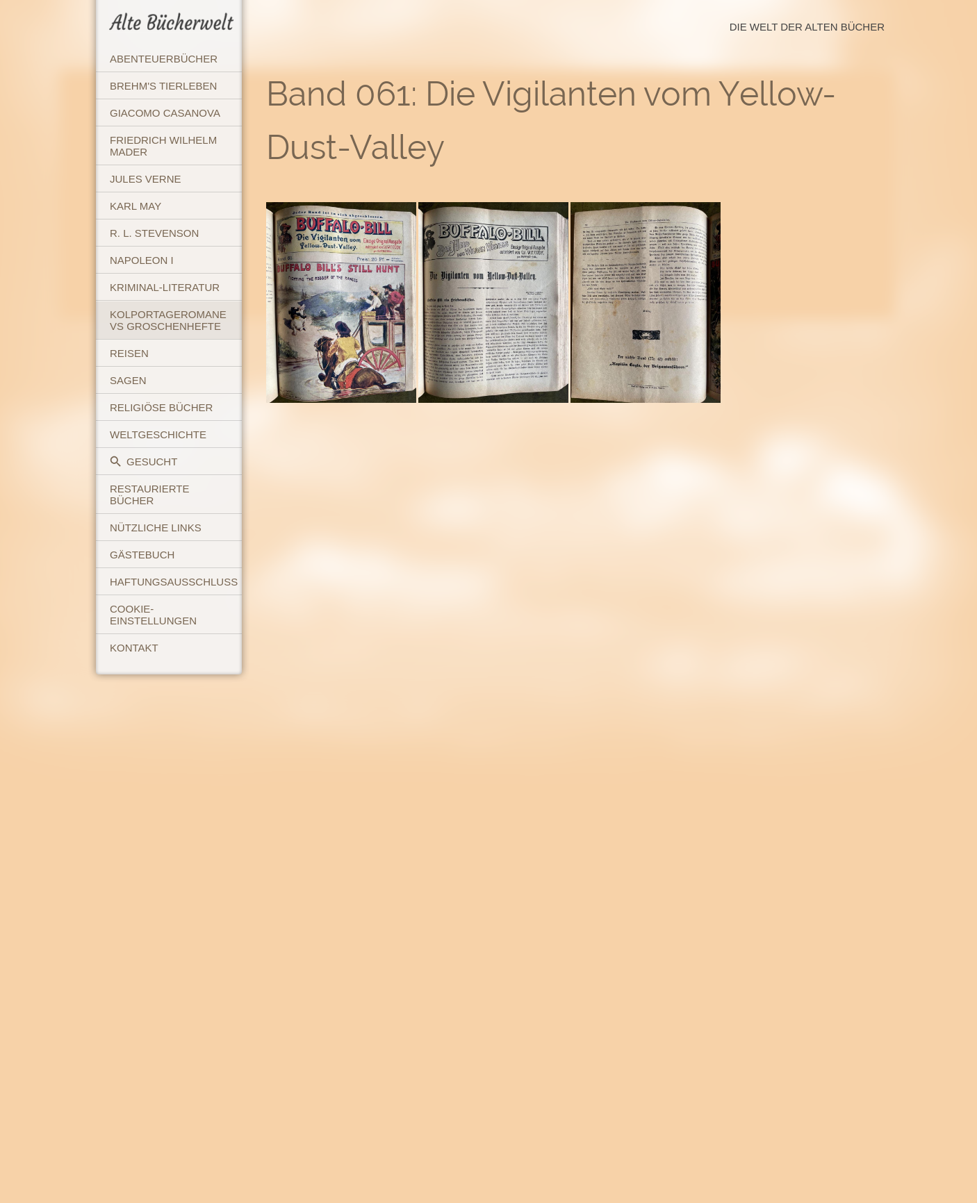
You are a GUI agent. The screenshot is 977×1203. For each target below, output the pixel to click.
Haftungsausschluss (174, 582)
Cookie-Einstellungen (153, 615)
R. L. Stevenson (154, 233)
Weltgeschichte (158, 434)
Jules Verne (145, 179)
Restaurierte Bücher (149, 494)
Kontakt (134, 648)
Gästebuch (142, 555)
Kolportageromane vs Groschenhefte (168, 320)
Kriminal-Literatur (165, 287)
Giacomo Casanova (165, 113)
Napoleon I (142, 260)
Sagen (128, 380)
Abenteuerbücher (163, 59)
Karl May (135, 206)
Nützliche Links (156, 527)
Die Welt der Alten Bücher (807, 27)
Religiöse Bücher (161, 407)
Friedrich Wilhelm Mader (163, 146)
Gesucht (143, 461)
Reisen (129, 353)
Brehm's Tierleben (163, 86)
